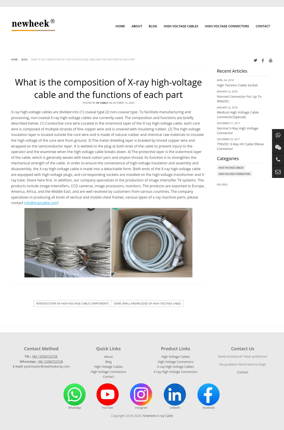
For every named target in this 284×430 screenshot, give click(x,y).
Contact (263, 26)
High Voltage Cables (181, 26)
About (137, 26)
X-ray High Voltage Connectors (175, 372)
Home (120, 26)
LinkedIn (175, 396)
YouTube (108, 396)
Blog (153, 26)
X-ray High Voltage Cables (175, 366)
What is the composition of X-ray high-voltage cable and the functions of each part (108, 88)
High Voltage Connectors (227, 26)
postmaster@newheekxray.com (47, 366)
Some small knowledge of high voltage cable (147, 303)
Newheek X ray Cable (158, 416)
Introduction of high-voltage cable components (72, 303)
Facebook (208, 396)
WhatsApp (74, 396)
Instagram (141, 396)
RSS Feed (222, 184)
